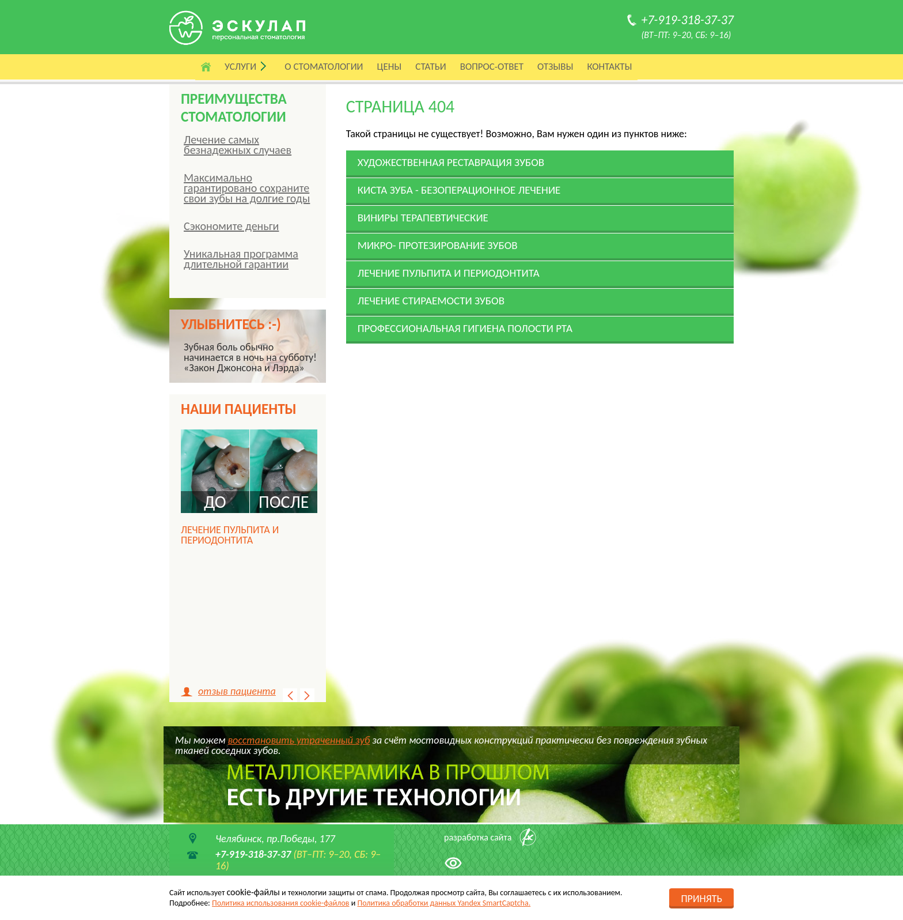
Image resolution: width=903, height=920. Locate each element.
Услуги (240, 67)
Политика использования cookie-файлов (281, 903)
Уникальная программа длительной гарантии (241, 259)
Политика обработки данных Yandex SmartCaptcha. (443, 903)
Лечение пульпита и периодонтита (449, 273)
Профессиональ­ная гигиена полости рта (465, 328)
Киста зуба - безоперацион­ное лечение (459, 190)
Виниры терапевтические (423, 217)
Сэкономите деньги (231, 226)
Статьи (430, 67)
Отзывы (555, 67)
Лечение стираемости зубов (431, 300)
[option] (249, 494)
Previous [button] (290, 695)
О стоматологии (323, 67)
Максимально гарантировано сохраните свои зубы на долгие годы (247, 188)
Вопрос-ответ (491, 67)
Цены (389, 67)
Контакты (609, 67)
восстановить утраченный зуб (299, 740)
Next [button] (307, 695)
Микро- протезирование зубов (438, 245)
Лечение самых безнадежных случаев (237, 145)
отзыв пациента (237, 691)
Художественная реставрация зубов (451, 162)
